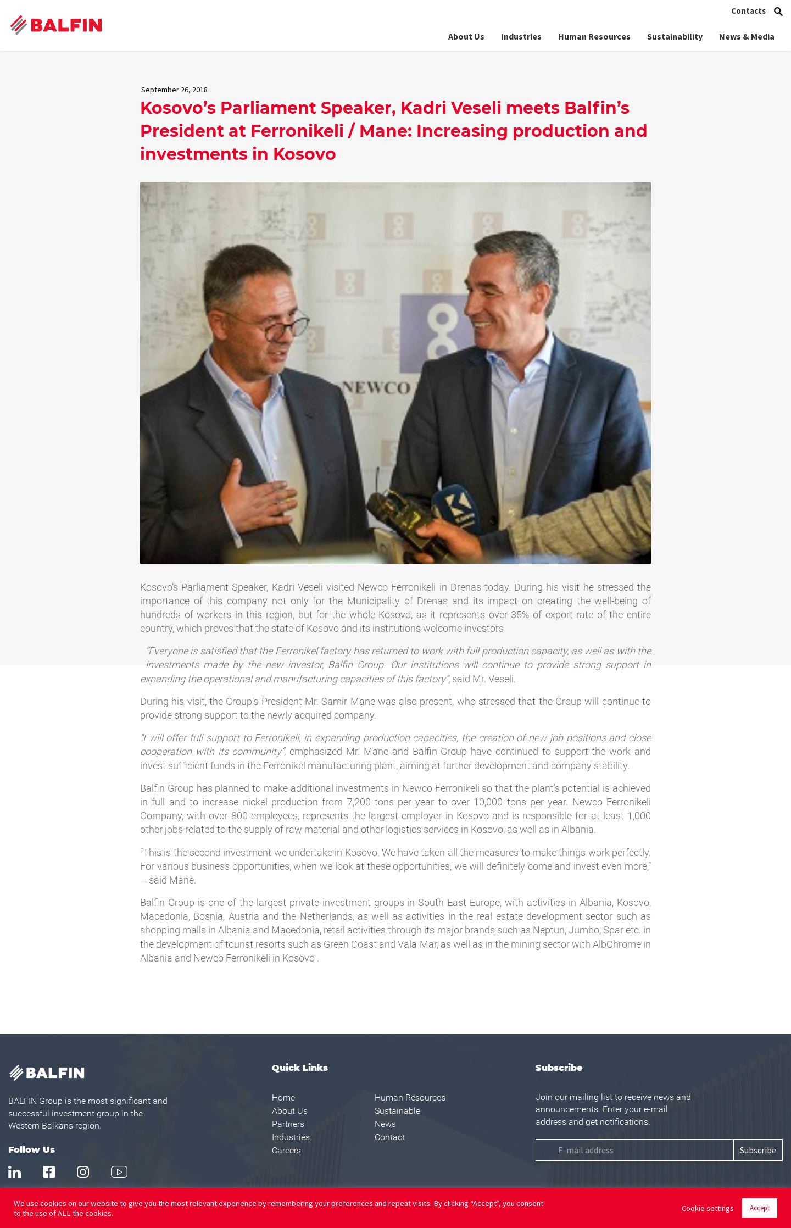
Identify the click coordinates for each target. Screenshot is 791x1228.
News (385, 1124)
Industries (521, 35)
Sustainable (397, 1110)
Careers (286, 1150)
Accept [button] (760, 1208)
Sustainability (675, 35)
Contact (390, 1137)
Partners (288, 1124)
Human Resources (594, 35)
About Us (466, 35)
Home (283, 1097)
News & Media (747, 35)
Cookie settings (708, 1208)
